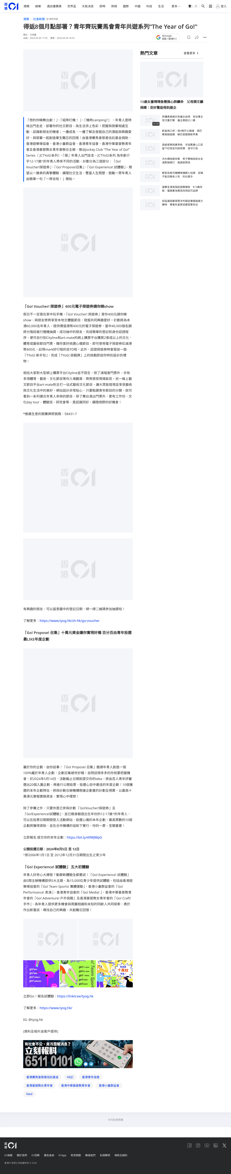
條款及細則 (120, 1155)
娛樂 (38, 6)
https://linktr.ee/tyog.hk (75, 996)
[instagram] (198, 1145)
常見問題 (76, 1155)
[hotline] (78, 1054)
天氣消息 (88, 6)
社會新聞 (39, 19)
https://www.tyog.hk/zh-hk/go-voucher (70, 620)
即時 (102, 6)
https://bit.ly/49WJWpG (84, 837)
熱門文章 (149, 53)
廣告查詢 (49, 1155)
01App (62, 1155)
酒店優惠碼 (54, 6)
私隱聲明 (105, 1155)
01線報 (8, 1155)
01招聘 (35, 1155)
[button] (189, 37)
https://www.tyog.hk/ (56, 1008)
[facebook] (189, 1145)
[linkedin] (215, 1145)
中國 (137, 6)
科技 (149, 6)
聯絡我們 (90, 1155)
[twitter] (224, 1145)
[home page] (11, 6)
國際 (126, 6)
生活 (161, 6)
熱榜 (114, 6)
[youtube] (207, 1145)
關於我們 (22, 1155)
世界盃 (71, 6)
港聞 (26, 6)
